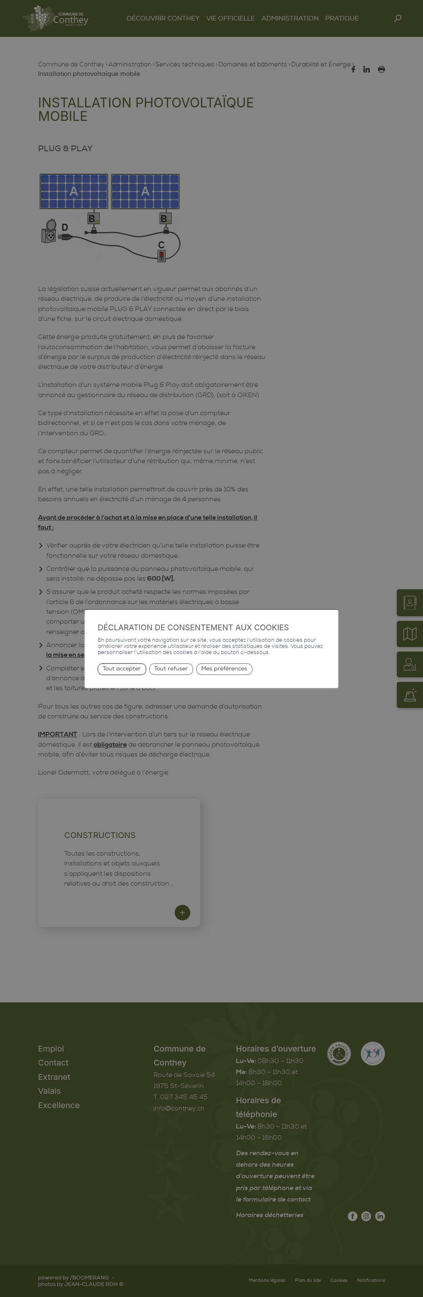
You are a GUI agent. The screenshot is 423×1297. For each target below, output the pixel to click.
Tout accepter (122, 668)
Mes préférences (224, 668)
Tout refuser (171, 668)
